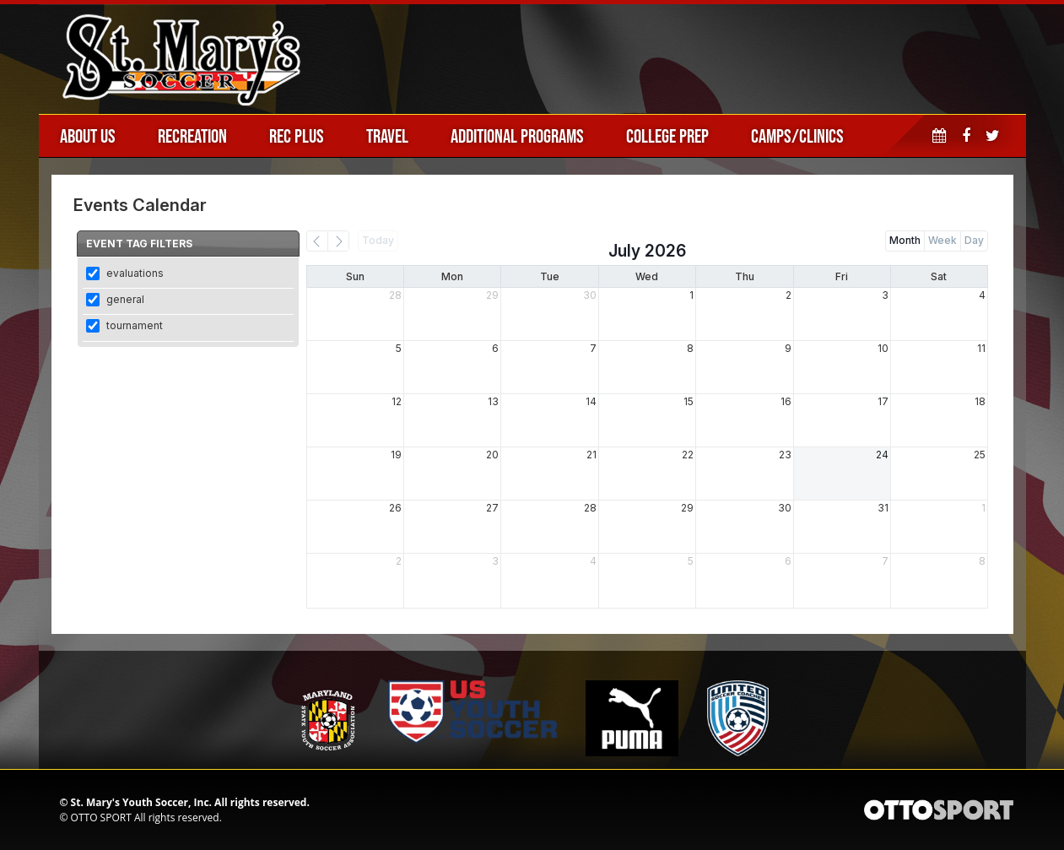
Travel (387, 136)
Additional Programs (517, 136)
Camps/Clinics (797, 136)
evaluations (135, 273)
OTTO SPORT (101, 817)
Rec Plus (296, 136)
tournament (134, 325)
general (125, 299)
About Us (88, 136)
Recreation (192, 136)
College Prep (667, 136)
